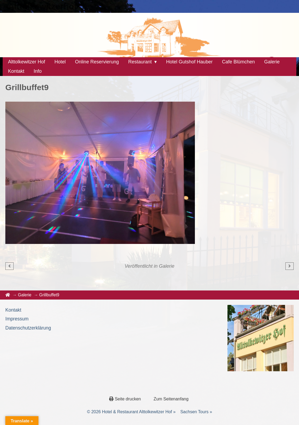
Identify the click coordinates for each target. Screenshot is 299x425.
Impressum (17, 318)
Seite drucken (125, 399)
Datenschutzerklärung (28, 328)
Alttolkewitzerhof (42, 6)
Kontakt (13, 310)
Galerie (166, 266)
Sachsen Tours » (196, 411)
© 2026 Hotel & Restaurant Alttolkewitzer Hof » (131, 411)
